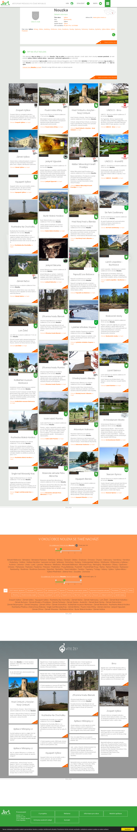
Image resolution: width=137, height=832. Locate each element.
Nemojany (97, 564)
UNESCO (104, 104)
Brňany (36, 29)
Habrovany (107, 560)
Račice (102, 567)
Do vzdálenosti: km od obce (61, 545)
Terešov (81, 569)
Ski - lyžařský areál (75, 321)
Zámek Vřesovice (51, 609)
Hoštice (22, 562)
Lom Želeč (104, 600)
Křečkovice (54, 29)
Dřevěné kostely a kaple (77, 372)
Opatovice (78, 29)
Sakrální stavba (44, 104)
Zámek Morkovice (101, 604)
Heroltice (126, 560)
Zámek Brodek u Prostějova (40, 602)
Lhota (59, 29)
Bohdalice (26, 560)
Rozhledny (13, 221)
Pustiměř (78, 567)
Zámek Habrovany (91, 600)
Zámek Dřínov (37, 609)
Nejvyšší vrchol (66, 595)
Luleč (33, 564)
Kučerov (12, 564)
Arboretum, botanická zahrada (48, 467)
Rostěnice (24, 569)
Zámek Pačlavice (58, 602)
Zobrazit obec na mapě (32, 67)
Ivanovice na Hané (48, 562)
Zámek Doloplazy (31, 604)
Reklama (67, 813)
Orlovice (11, 567)
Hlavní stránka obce (110, 42)
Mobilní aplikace (115, 813)
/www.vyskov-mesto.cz (99, 17)
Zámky (13, 151)
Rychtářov (98, 29)
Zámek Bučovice (21, 602)
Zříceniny (43, 310)
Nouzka (61, 9)
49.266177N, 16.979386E (71, 25)
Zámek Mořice (73, 607)
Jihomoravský (67, 19)
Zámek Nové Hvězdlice (118, 600)
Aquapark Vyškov (42, 600)
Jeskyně (44, 155)
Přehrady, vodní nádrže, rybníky (18, 325)
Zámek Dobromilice (113, 602)
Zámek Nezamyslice (15, 604)
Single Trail (13, 468)
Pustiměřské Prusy (91, 567)
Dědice (41, 29)
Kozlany (78, 562)
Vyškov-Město (106, 29)
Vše (5, 590)
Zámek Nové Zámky (96, 602)
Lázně (104, 256)
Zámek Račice (77, 600)
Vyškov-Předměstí (54, 571)
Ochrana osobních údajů (43, 820)
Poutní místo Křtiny (88, 607)
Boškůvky (51, 560)
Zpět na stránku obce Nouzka (107, 77)
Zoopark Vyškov (15, 600)
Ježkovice (60, 562)
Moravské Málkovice (70, 564)
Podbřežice (55, 567)
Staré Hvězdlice (71, 569)
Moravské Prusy (85, 564)
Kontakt (67, 820)
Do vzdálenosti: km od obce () (59, 577)
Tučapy (97, 569)
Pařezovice (85, 29)
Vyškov (66, 17)
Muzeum (13, 374)
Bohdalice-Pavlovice (39, 560)
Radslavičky (14, 569)
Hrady (74, 104)
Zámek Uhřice (45, 604)
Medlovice (57, 564)
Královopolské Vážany (90, 562)
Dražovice (82, 560)
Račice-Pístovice (112, 567)
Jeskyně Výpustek (118, 607)
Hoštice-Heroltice (33, 562)
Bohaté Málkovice (14, 560)
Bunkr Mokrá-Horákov (83, 609)
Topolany (89, 569)
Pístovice (46, 567)
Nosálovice (65, 29)
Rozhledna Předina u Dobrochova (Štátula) (28, 607)
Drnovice (91, 560)
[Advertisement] (68, 521)
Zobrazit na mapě (20, 122)
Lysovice (40, 564)
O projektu (43, 813)
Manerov (48, 564)
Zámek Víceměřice (59, 604)
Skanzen (104, 414)
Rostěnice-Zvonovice (37, 569)
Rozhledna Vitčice (66, 609)
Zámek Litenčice (103, 607)
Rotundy (41, 595)
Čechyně (67, 560)
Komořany (69, 562)
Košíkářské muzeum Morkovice (80, 604)
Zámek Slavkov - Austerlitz (77, 602)
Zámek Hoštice (99, 609)
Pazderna (91, 29)
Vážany (104, 569)
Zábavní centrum (14, 104)
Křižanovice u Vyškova (119, 562)
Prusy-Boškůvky (67, 567)
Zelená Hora (67, 571)
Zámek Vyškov (28, 600)
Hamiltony (47, 29)
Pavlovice (29, 567)
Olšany (115, 564)
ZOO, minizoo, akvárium (77, 268)
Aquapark (13, 176)
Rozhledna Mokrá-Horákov (119, 604)
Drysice (99, 560)
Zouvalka (77, 571)
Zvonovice (86, 571)
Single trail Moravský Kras (57, 607)
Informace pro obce (91, 813)
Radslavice (124, 567)
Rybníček (50, 569)
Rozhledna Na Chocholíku (60, 600)
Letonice (20, 564)
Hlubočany (14, 562)
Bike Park (77, 595)
